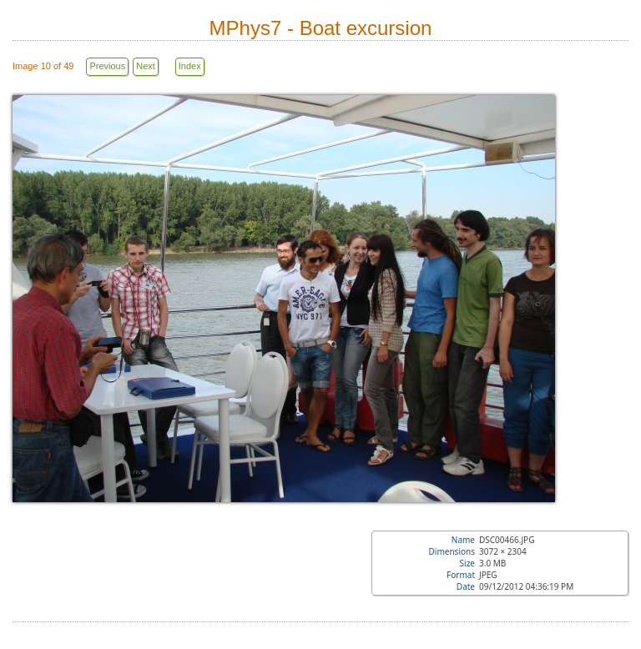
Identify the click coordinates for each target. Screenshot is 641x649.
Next (145, 66)
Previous (107, 66)
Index (190, 66)
